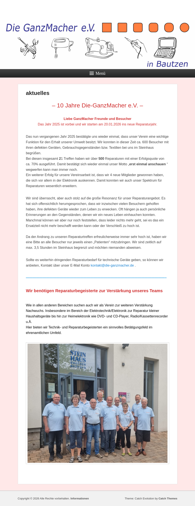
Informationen (80, 498)
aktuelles (37, 93)
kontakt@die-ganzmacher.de (112, 265)
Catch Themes (168, 498)
